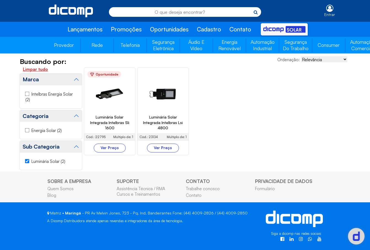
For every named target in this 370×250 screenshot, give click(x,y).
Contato (240, 29)
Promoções (126, 29)
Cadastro (209, 29)
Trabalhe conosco (203, 188)
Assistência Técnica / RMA (141, 188)
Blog (51, 195)
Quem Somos (60, 188)
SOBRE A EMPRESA (69, 181)
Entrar (329, 14)
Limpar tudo (35, 69)
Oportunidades (169, 29)
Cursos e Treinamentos (138, 194)
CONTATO (198, 181)
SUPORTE (128, 181)
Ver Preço (110, 148)
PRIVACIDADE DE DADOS (283, 181)
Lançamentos (85, 29)
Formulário (265, 188)
